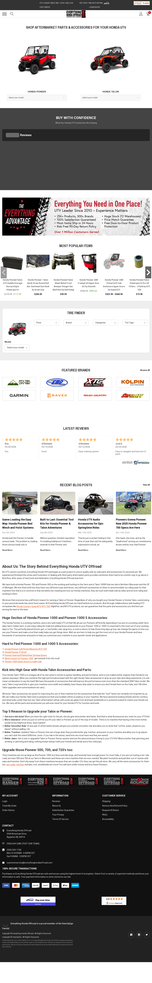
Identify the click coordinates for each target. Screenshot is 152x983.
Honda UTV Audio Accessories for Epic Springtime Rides (90, 523)
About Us (56, 806)
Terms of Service (60, 819)
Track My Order (9, 806)
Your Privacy (58, 814)
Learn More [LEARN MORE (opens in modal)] (94, 7)
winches (20, 764)
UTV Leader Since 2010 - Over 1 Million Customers (56, 5)
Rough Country (24, 606)
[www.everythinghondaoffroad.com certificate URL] (135, 462)
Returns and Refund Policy (114, 806)
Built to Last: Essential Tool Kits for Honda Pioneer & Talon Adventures (57, 523)
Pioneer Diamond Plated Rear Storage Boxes (26, 655)
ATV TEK (46, 606)
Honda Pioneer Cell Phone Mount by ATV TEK (26, 649)
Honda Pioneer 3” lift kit (16, 652)
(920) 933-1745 (14, 850)
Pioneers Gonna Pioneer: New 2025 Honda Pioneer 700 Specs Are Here (131, 523)
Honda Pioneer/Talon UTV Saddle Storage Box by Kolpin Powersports (12, 284)
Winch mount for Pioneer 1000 (19, 658)
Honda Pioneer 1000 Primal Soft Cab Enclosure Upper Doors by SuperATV (114, 284)
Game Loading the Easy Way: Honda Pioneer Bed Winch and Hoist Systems (18, 523)
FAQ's (104, 814)
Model (8, 342)
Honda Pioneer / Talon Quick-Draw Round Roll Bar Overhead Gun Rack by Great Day (38, 284)
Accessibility (108, 819)
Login (4, 801)
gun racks (10, 764)
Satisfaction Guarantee (63, 810)
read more (8, 550)
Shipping (106, 801)
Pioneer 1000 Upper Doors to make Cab (23, 661)
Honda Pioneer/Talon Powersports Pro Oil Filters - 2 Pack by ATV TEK (139, 284)
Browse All (145, 370)
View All (146, 485)
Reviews (56, 801)
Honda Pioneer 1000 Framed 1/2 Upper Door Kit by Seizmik (88, 283)
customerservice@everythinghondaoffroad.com (29, 862)
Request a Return (110, 810)
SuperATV (36, 606)
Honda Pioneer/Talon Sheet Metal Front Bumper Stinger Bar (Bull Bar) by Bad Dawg (63, 284)
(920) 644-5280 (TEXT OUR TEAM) (23, 843)
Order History (8, 810)
